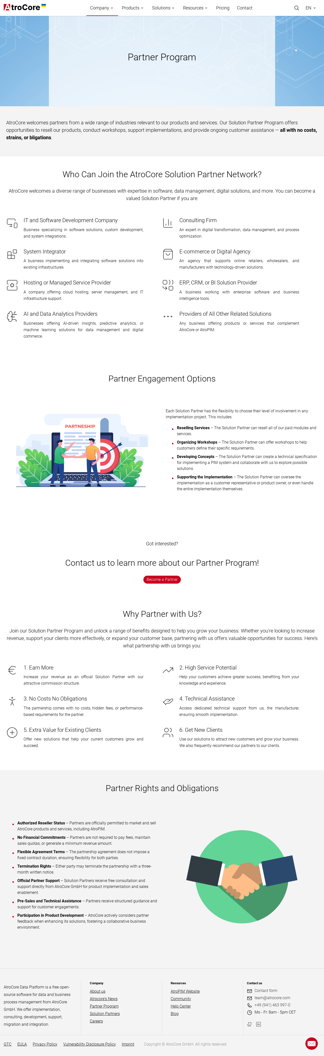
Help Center (181, 1006)
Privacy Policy (45, 1044)
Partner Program (104, 1006)
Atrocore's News (104, 998)
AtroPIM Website (185, 991)
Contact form (266, 990)
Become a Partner (162, 579)
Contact (245, 7)
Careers (96, 1021)
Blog (175, 1013)
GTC (7, 1044)
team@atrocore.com (272, 997)
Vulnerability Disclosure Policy (89, 1044)
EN (308, 7)
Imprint (128, 1044)
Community (181, 998)
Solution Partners (105, 1013)
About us (97, 991)
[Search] (297, 8)
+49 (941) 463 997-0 (272, 1005)
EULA (22, 1044)
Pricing (222, 7)
